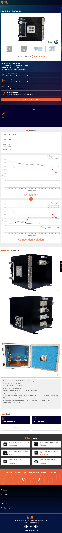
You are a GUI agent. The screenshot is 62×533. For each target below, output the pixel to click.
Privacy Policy (24, 520)
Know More (46, 433)
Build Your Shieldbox (40, 62)
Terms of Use (17, 520)
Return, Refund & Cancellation (41, 520)
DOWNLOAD (15, 433)
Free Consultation (31, 479)
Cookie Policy (31, 520)
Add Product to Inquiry (31, 105)
